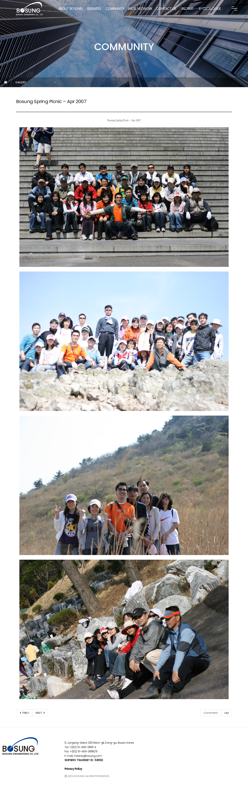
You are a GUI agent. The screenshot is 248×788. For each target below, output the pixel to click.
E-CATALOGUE (210, 8)
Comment (210, 713)
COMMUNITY (115, 8)
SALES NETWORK (140, 8)
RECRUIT (188, 8)
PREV (24, 713)
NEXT (40, 713)
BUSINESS (94, 8)
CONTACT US (166, 8)
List (227, 713)
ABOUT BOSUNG (70, 8)
